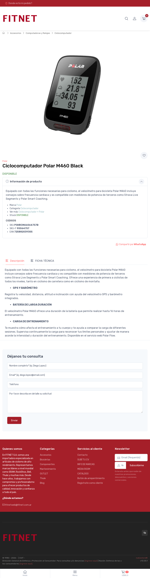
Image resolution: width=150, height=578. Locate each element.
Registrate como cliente (90, 483)
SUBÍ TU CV (83, 459)
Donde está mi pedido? (18, 3)
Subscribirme (137, 465)
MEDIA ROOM (83, 469)
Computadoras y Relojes (38, 33)
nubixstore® (142, 558)
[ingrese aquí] (91, 561)
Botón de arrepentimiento (91, 478)
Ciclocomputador (63, 33)
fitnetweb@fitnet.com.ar (16, 505)
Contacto (82, 455)
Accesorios (15, 33)
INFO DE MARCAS (86, 464)
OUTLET (44, 473)
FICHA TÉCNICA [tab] (42, 260)
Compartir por (131, 244)
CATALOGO (83, 473)
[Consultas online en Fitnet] (145, 533)
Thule (43, 478)
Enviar (14, 420)
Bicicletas (45, 459)
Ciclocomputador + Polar (31, 211)
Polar (4, 161)
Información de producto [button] (24, 181)
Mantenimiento (48, 469)
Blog (42, 483)
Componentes (47, 464)
